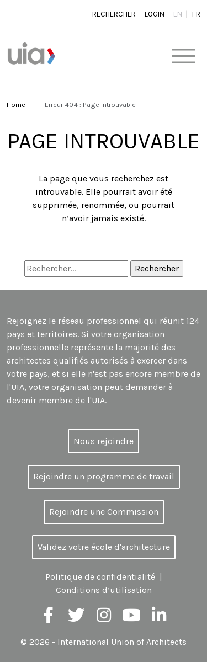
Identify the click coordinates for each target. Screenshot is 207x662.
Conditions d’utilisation (104, 590)
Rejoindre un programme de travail (103, 476)
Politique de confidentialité (100, 577)
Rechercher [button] (114, 14)
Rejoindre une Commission (103, 511)
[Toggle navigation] (183, 56)
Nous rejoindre (103, 441)
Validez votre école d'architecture (104, 547)
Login (154, 14)
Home (16, 104)
